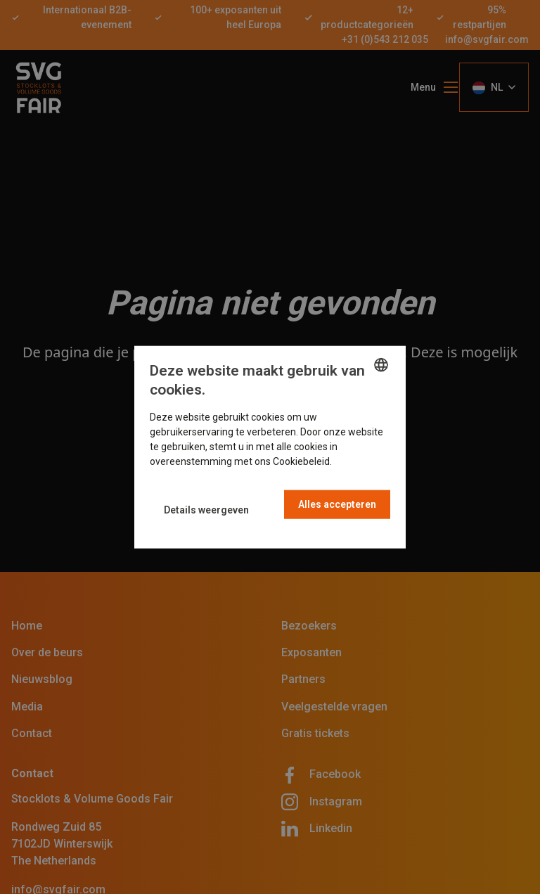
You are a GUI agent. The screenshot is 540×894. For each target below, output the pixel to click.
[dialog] (270, 447)
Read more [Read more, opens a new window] (358, 461)
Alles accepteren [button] (337, 504)
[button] (206, 509)
